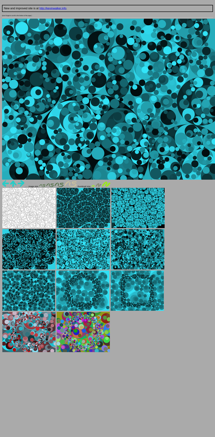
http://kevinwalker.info (52, 8)
